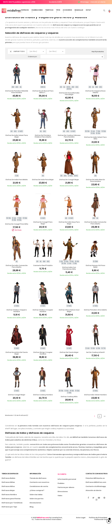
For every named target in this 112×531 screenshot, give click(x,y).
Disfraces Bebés (8, 486)
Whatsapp (101, 495)
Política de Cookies (102, 528)
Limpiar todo (17, 59)
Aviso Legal (80, 526)
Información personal (67, 487)
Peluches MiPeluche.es (95, 486)
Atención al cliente (97, 2)
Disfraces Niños (8, 495)
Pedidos (61, 492)
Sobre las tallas (36, 503)
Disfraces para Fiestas (11, 507)
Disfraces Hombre (9, 503)
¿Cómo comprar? (37, 499)
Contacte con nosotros (39, 491)
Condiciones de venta (39, 495)
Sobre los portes (36, 507)
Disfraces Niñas (8, 491)
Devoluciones (35, 511)
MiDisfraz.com (43, 526)
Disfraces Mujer (8, 499)
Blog (31, 515)
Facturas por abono (66, 496)
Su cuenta (62, 482)
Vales (60, 504)
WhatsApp (84, 2)
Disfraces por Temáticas (12, 511)
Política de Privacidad (98, 526)
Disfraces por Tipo (9, 515)
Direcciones (63, 500)
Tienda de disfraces (38, 486)
